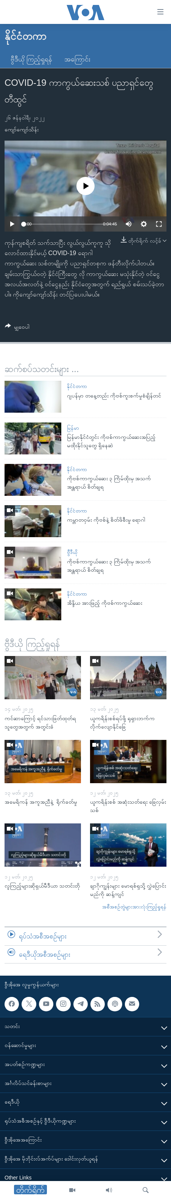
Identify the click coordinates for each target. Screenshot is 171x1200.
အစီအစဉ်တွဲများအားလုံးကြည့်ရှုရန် (134, 907)
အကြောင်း (77, 59)
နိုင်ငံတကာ (77, 386)
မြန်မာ (73, 428)
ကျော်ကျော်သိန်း (22, 129)
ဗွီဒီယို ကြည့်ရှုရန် (31, 59)
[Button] (17, 328)
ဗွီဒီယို (72, 552)
